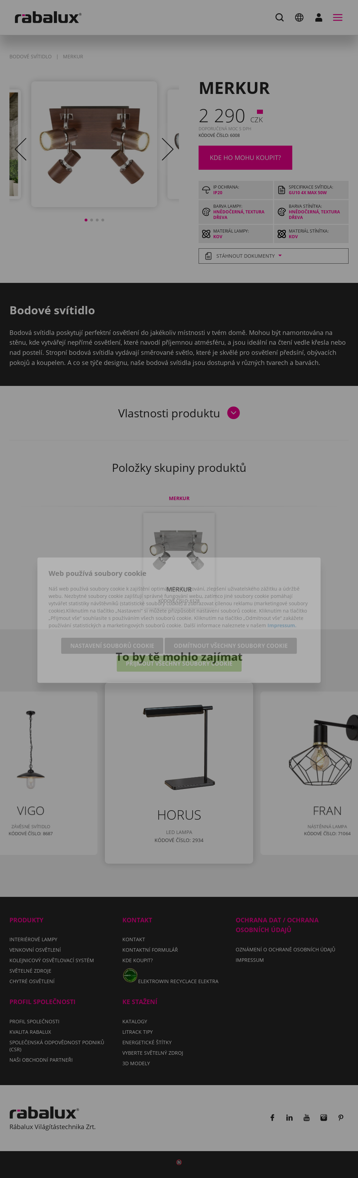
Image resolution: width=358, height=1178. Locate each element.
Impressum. (281, 595)
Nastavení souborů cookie (112, 615)
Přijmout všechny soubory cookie (179, 633)
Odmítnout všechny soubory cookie (231, 615)
